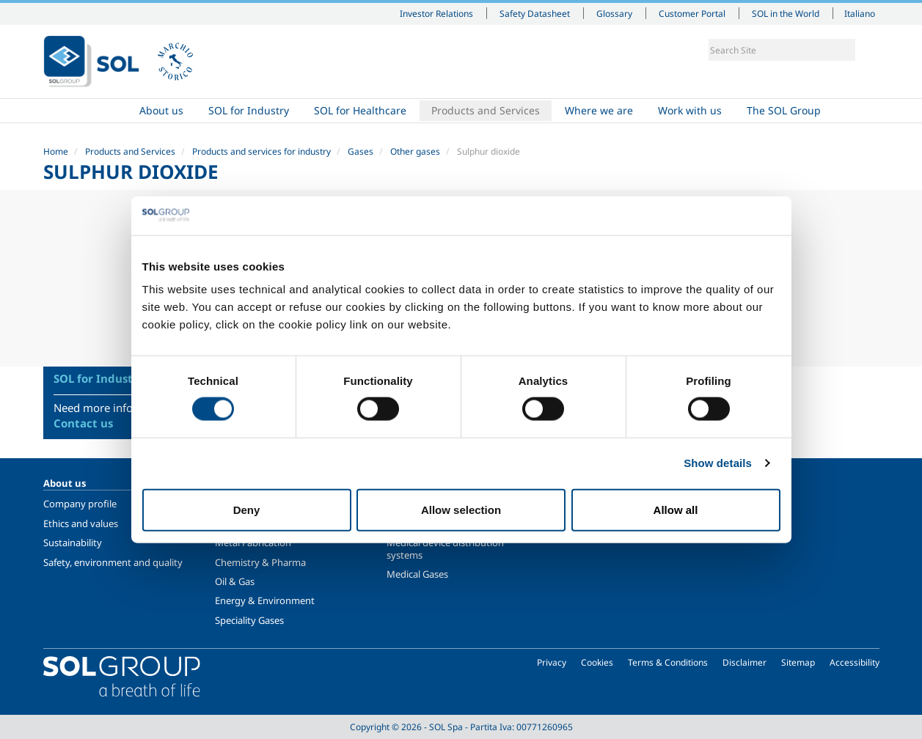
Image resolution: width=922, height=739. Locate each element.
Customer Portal (692, 13)
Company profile (80, 503)
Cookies (597, 662)
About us (161, 110)
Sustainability (72, 542)
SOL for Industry (248, 110)
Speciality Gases (249, 620)
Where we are (599, 110)
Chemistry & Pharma (260, 562)
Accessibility (854, 662)
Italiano (859, 13)
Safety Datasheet (535, 13)
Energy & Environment (265, 600)
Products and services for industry (261, 151)
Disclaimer (744, 662)
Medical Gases (417, 574)
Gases (360, 151)
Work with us (690, 110)
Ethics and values (80, 523)
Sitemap (798, 662)
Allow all (676, 509)
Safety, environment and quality (113, 562)
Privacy (551, 662)
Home (85, 110)
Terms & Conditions (668, 662)
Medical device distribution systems (445, 548)
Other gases (415, 151)
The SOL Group (784, 110)
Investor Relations (436, 13)
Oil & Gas (235, 581)
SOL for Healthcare (360, 110)
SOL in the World (785, 13)
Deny (246, 509)
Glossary (614, 13)
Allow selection (461, 509)
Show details (718, 463)
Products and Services (485, 110)
